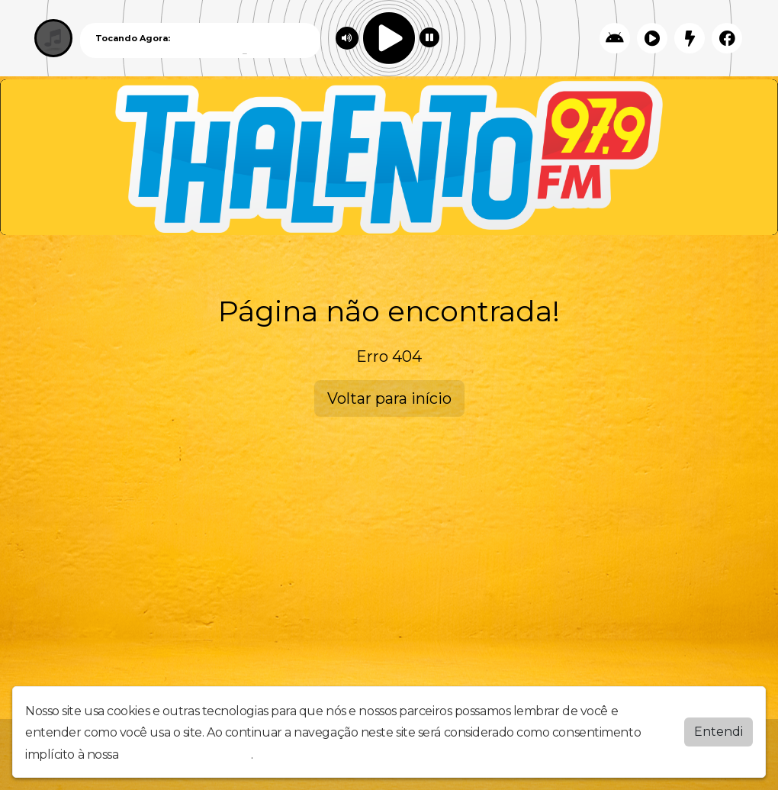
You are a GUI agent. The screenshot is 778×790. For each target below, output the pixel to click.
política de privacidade (186, 754)
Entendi (718, 731)
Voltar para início (389, 398)
